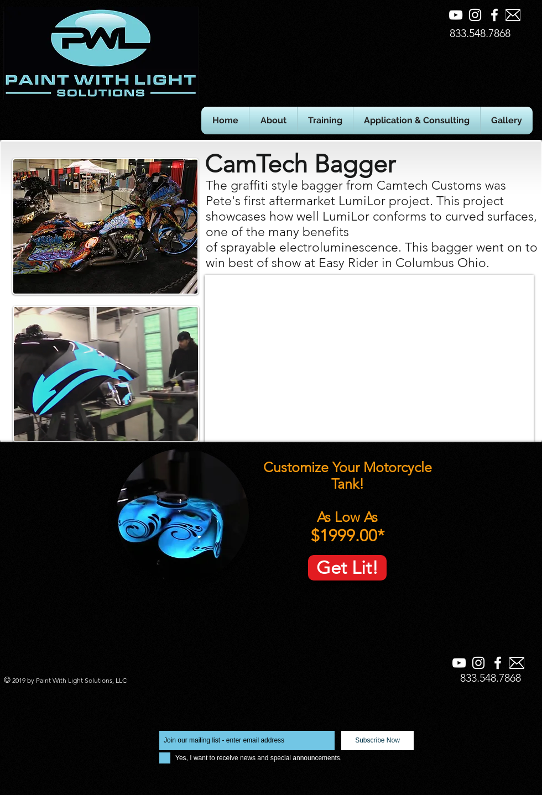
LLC (120, 680)
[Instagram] (475, 15)
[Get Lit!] (347, 567)
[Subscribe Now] (377, 740)
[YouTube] (455, 15)
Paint (44, 680)
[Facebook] (494, 15)
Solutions (98, 680)
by (30, 680)
